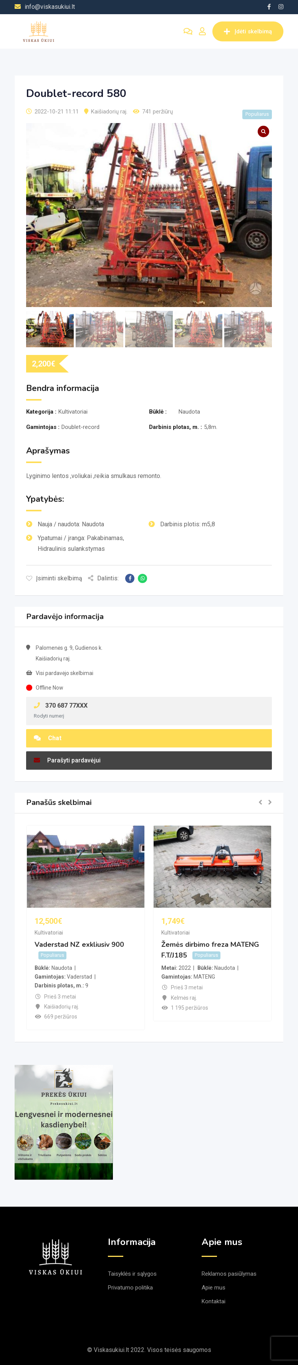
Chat (47, 738)
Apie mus (213, 1287)
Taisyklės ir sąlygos (132, 1273)
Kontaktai (213, 1301)
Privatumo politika (130, 1287)
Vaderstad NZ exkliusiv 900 (79, 944)
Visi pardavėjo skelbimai (64, 673)
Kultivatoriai (49, 933)
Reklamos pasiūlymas (229, 1273)
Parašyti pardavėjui (67, 760)
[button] (260, 802)
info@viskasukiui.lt (50, 6)
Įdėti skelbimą (248, 31)
